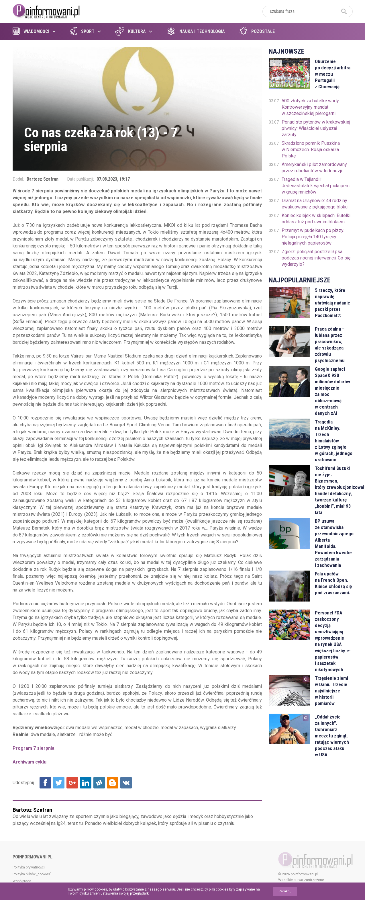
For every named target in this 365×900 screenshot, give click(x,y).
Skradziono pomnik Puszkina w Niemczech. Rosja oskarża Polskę (311, 149)
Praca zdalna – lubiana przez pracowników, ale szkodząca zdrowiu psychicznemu (330, 344)
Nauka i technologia (195, 31)
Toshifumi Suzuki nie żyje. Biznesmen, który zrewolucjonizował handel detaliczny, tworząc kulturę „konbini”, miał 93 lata (333, 490)
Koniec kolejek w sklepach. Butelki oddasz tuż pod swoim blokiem (316, 218)
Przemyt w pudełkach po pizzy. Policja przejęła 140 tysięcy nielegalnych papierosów (313, 237)
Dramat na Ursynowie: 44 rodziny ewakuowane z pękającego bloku (315, 204)
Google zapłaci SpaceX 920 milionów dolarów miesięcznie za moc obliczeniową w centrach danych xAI (332, 391)
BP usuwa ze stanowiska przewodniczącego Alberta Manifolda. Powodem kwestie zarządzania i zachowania (333, 543)
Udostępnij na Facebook (45, 782)
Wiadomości (31, 31)
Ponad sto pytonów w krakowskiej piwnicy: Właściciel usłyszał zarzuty (316, 128)
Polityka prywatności (29, 867)
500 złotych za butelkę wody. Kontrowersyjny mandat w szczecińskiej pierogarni (311, 107)
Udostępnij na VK (126, 782)
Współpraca (22, 881)
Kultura (130, 31)
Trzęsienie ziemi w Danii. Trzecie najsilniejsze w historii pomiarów (331, 690)
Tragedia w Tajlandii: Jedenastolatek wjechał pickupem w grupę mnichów (316, 186)
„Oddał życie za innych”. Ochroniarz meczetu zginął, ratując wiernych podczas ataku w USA (332, 736)
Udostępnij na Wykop (99, 782)
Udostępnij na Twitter (58, 782)
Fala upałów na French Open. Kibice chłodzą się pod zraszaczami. (333, 583)
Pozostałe (257, 31)
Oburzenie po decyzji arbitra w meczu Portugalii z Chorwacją (332, 73)
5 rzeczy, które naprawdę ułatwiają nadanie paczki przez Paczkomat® (332, 302)
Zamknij (285, 891)
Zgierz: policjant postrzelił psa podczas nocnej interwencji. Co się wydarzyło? (316, 258)
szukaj (344, 11)
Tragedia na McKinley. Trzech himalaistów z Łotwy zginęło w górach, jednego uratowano (333, 440)
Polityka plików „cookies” (32, 874)
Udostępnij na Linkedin (85, 782)
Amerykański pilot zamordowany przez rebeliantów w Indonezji (314, 167)
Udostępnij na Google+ (72, 782)
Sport (82, 31)
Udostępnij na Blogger (112, 782)
